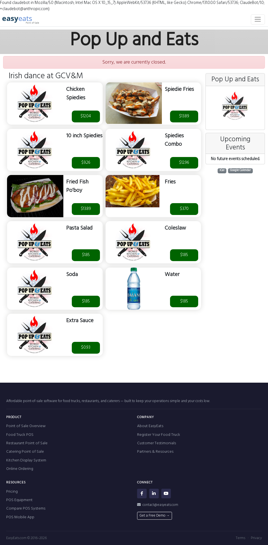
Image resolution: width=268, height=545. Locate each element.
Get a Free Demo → (154, 516)
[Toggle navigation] (258, 19)
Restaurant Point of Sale (27, 443)
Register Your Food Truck (158, 435)
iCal (222, 170)
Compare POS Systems (25, 508)
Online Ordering (19, 469)
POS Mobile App (20, 517)
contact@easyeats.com (157, 505)
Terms (240, 538)
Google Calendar (240, 170)
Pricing (12, 491)
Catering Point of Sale (25, 451)
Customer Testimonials (156, 443)
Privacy (256, 538)
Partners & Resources (155, 451)
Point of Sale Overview (26, 426)
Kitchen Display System (26, 460)
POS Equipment (19, 500)
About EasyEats (150, 426)
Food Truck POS (20, 435)
